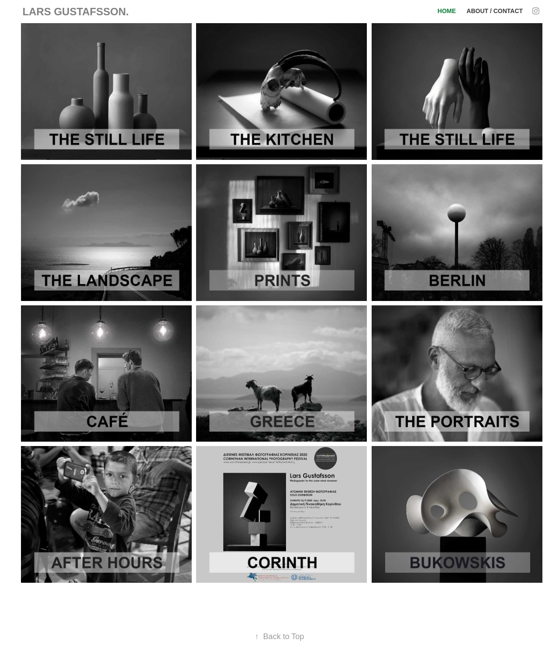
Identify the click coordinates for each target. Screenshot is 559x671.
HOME (447, 10)
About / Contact (494, 10)
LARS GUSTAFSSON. (75, 11)
